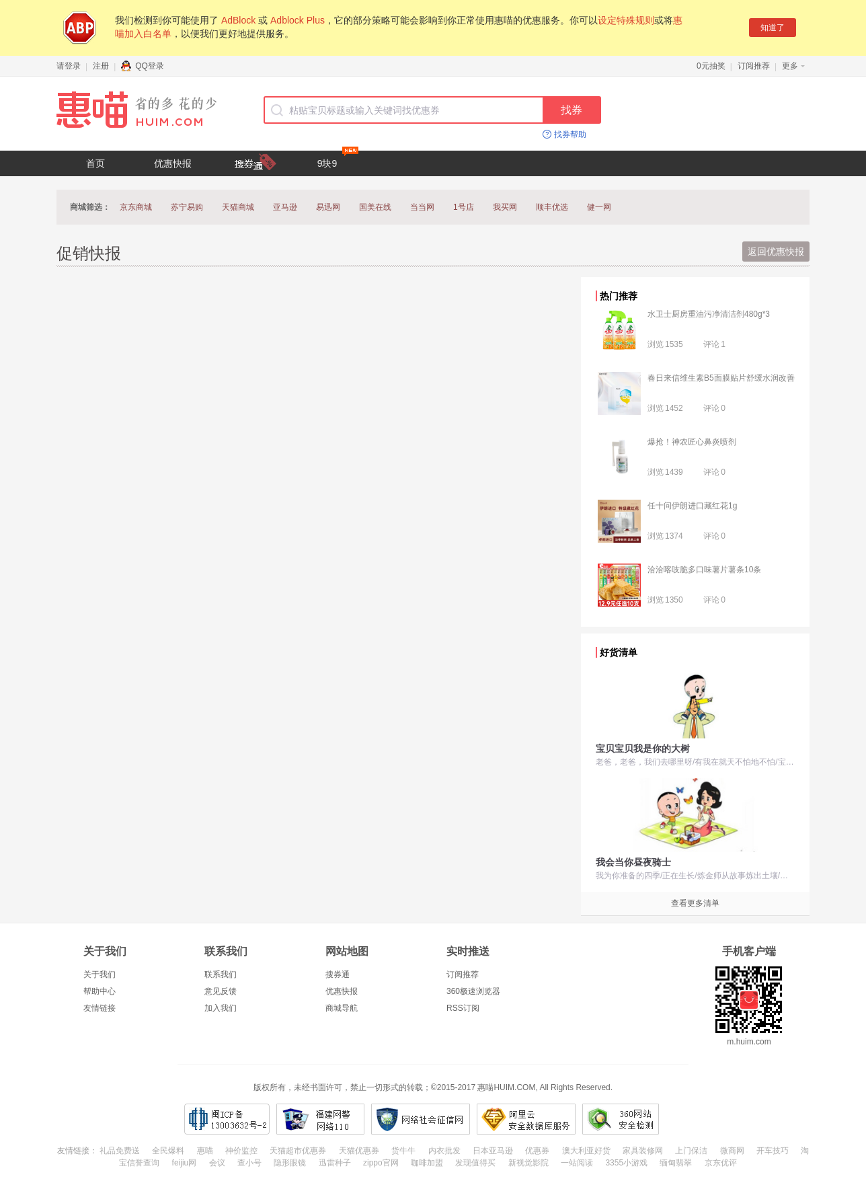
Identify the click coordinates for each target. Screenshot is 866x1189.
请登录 (68, 66)
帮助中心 (99, 991)
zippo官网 (381, 1162)
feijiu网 (184, 1162)
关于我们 (99, 974)
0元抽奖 (711, 66)
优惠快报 (173, 163)
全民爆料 (168, 1150)
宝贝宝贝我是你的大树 (643, 748)
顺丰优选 (552, 207)
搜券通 (337, 974)
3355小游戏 (626, 1162)
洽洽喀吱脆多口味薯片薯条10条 (704, 569)
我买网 (505, 207)
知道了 (772, 27)
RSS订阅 (462, 1008)
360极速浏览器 (473, 991)
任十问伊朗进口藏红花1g (692, 505)
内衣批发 (444, 1150)
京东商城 (136, 207)
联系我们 (220, 974)
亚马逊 (285, 207)
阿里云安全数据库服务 (526, 1119)
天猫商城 (238, 207)
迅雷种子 (335, 1162)
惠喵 (205, 1150)
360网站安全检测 (620, 1119)
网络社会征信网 (420, 1119)
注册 (101, 66)
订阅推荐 (754, 66)
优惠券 (537, 1150)
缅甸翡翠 (676, 1162)
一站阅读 (577, 1162)
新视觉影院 (528, 1162)
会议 (217, 1162)
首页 (95, 163)
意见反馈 (220, 991)
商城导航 (341, 1008)
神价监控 (241, 1150)
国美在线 (375, 207)
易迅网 (328, 207)
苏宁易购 (187, 207)
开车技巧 (772, 1150)
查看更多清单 (695, 903)
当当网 (422, 207)
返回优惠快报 (776, 251)
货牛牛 (403, 1150)
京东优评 (721, 1162)
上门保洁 (691, 1150)
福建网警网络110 (320, 1119)
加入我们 (220, 1008)
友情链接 (99, 1008)
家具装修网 (643, 1150)
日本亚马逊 (493, 1150)
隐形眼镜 (290, 1162)
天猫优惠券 (359, 1150)
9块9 (337, 160)
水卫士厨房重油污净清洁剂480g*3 (708, 314)
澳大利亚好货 (586, 1150)
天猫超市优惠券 (298, 1150)
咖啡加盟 (427, 1162)
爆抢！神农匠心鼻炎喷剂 (691, 442)
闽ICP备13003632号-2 (227, 1119)
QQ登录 (142, 66)
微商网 (732, 1150)
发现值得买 (475, 1162)
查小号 (249, 1162)
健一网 (599, 207)
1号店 (463, 207)
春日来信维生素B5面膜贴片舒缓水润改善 (721, 378)
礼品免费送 (120, 1150)
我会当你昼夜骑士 (633, 862)
